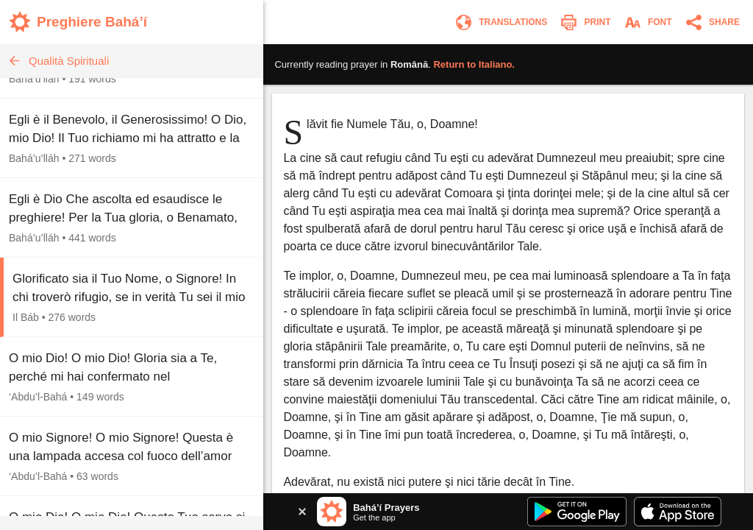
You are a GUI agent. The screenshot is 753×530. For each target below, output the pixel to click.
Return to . (474, 64)
